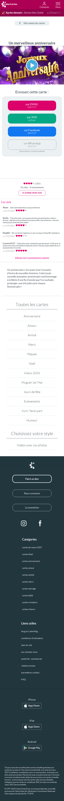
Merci (32, 344)
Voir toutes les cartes (32, 23)
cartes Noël (27, 554)
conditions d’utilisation (32, 638)
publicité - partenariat (31, 659)
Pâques (32, 354)
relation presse (28, 665)
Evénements (32, 401)
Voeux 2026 (32, 373)
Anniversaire (32, 316)
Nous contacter (32, 493)
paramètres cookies (30, 672)
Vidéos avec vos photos (32, 445)
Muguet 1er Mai (32, 382)
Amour (32, 325)
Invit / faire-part (32, 411)
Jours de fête (32, 392)
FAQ (23, 679)
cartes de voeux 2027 (32, 547)
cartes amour (28, 568)
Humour (32, 420)
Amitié (32, 335)
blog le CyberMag (29, 631)
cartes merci (28, 582)
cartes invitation (29, 602)
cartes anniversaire (31, 561)
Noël (32, 363)
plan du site (26, 645)
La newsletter (32, 507)
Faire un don (32, 478)
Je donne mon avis (32, 193)
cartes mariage (29, 588)
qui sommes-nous (29, 652)
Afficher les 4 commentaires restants (32, 258)
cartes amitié (28, 575)
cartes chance (28, 609)
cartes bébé (27, 595)
